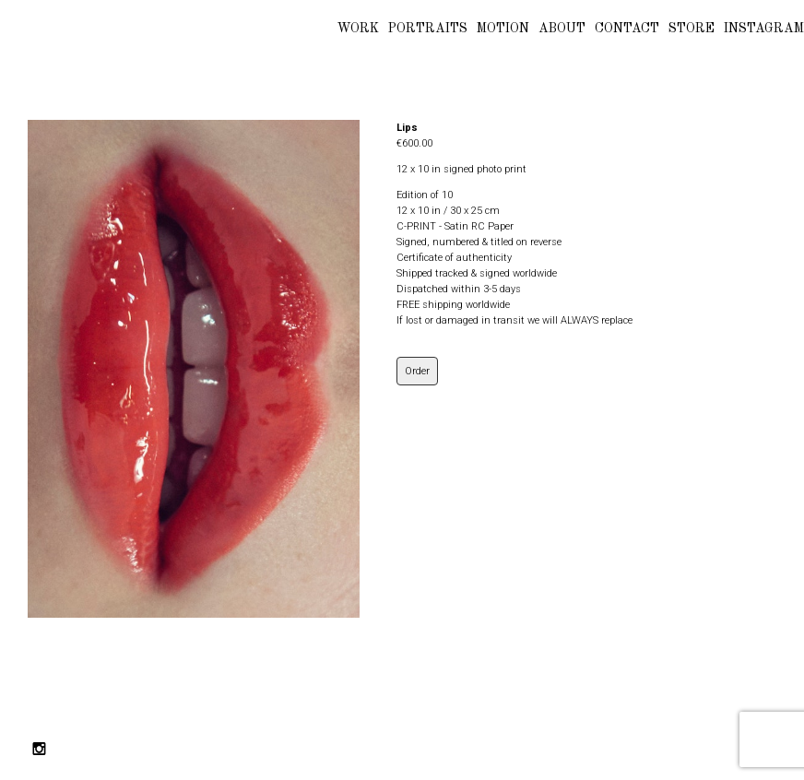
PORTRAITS (427, 28)
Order (417, 371)
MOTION (503, 28)
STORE (691, 28)
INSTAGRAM (764, 28)
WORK (358, 28)
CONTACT (627, 28)
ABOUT (561, 28)
